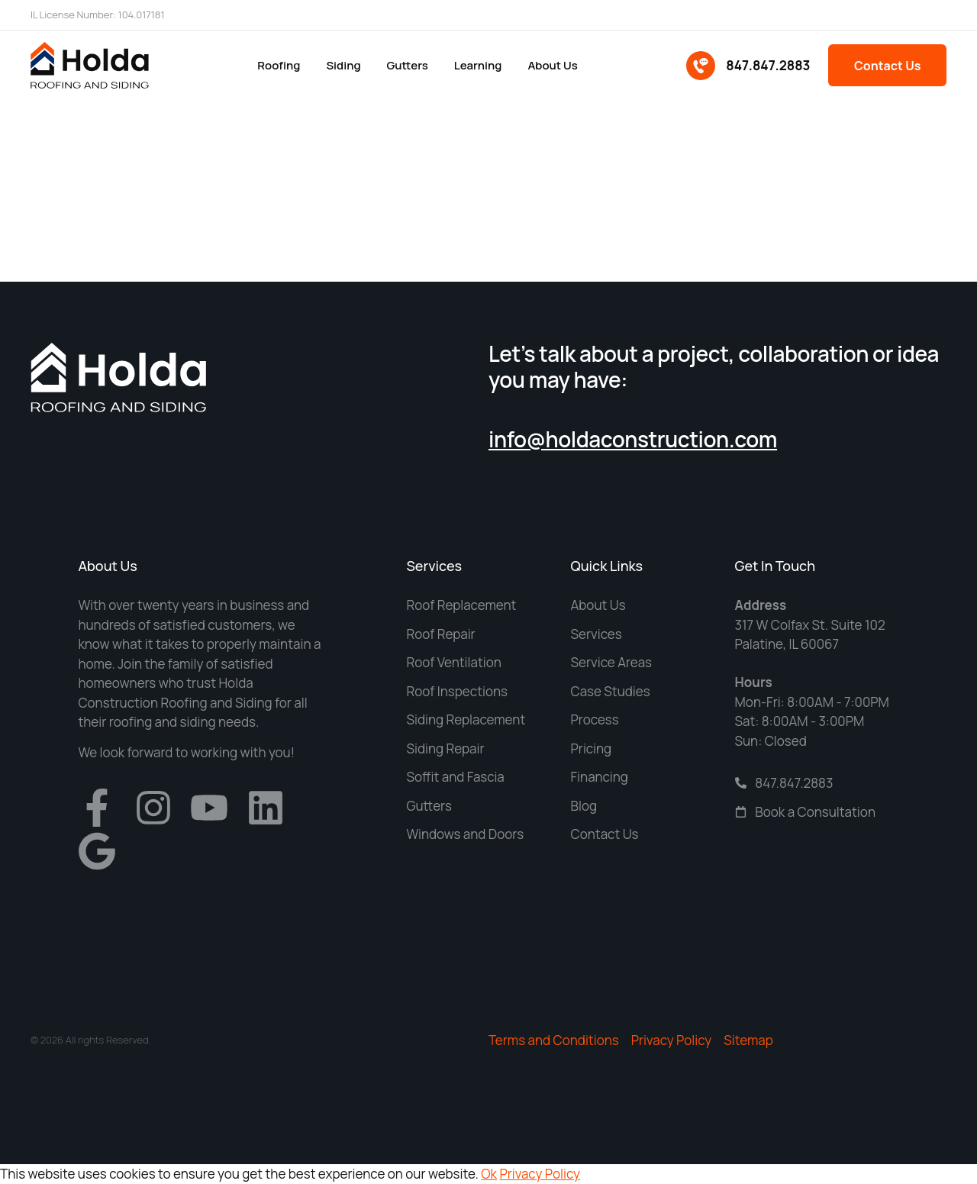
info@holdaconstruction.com (632, 438)
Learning (477, 65)
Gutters (406, 65)
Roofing (277, 65)
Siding (343, 65)
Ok (489, 1174)
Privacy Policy (539, 1174)
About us (552, 65)
